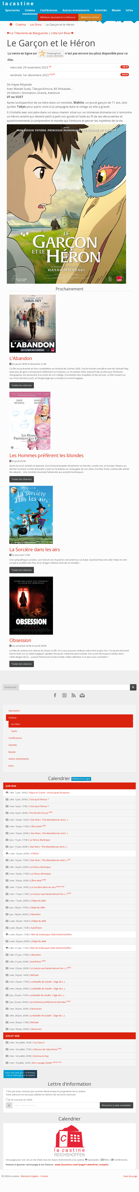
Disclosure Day (41, 1055)
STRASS (35, 853)
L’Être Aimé (36, 826)
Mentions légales (30, 1176)
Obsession (20, 640)
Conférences (48, 10)
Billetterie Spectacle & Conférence (57, 17)
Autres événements (76, 10)
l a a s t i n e (18, 3)
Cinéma (30, 10)
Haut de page (130, 1176)
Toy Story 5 (39, 1042)
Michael (34, 975)
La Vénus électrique (40, 839)
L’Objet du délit (38, 900)
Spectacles (12, 10)
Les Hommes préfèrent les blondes (46, 455)
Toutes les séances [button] (22, 385)
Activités (101, 10)
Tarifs (14, 731)
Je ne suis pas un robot (19, 1099)
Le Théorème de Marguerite (27, 33)
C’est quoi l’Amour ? (39, 799)
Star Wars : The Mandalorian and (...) (49, 819)
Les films (36, 24)
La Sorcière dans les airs (34, 549)
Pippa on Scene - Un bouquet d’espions (49, 792)
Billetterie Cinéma (90, 17)
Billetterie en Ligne (81, 778)
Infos (129, 10)
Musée (116, 10)
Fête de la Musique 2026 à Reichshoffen (51, 934)
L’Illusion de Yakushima (45, 1049)
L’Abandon (20, 358)
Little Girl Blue (62, 33)
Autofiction (36, 927)
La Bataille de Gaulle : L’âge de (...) (47, 981)
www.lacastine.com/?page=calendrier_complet (82, 1164)
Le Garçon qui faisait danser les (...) (48, 893)
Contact (44, 1176)
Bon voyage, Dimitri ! (42, 1062)
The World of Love (38, 812)
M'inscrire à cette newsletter (116, 1105)
